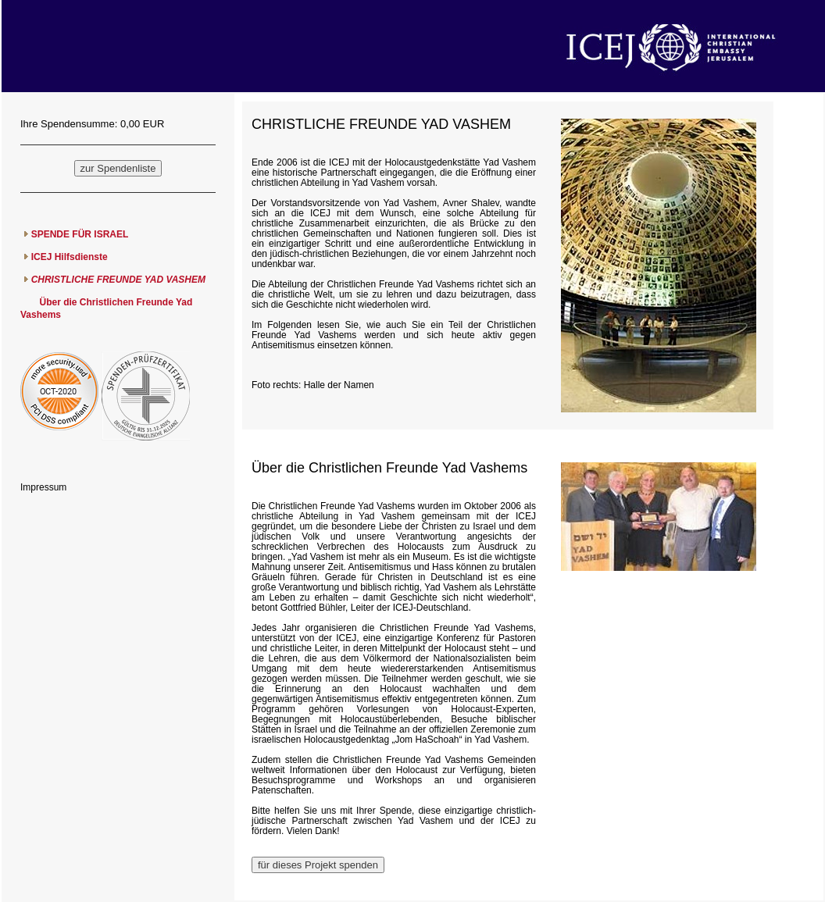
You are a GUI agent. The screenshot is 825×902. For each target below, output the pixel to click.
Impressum (43, 487)
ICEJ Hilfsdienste (69, 256)
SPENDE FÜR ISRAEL (80, 234)
